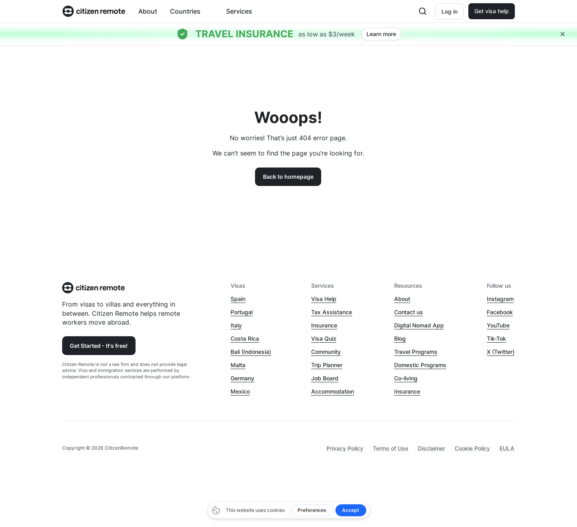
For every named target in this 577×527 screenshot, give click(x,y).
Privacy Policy (344, 448)
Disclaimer (431, 448)
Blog (400, 338)
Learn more (381, 33)
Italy (236, 325)
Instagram (500, 298)
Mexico (240, 391)
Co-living (405, 378)
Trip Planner (326, 364)
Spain (238, 298)
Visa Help (323, 298)
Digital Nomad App (419, 325)
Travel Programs (415, 351)
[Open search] (423, 11)
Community (326, 351)
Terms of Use (390, 448)
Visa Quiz (323, 338)
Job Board (324, 378)
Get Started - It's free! (99, 345)
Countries (185, 11)
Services (239, 11)
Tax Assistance (331, 312)
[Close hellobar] (562, 34)
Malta (238, 364)
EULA (507, 448)
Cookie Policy (472, 448)
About (147, 11)
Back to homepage (288, 176)
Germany (242, 378)
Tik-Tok (496, 338)
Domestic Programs (420, 364)
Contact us (408, 312)
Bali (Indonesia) (251, 351)
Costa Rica (245, 338)
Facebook (500, 312)
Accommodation (332, 391)
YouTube (498, 325)
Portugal (242, 312)
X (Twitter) (500, 351)
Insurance (324, 325)
